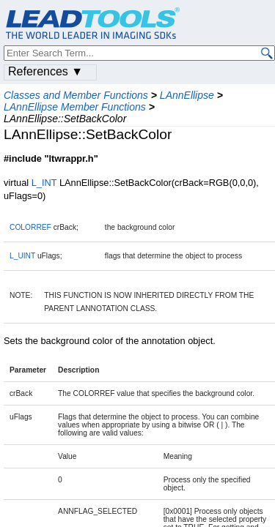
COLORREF (30, 227)
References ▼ (45, 71)
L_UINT (22, 256)
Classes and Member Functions (76, 95)
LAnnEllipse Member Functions (75, 107)
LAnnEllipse (187, 95)
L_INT (44, 182)
